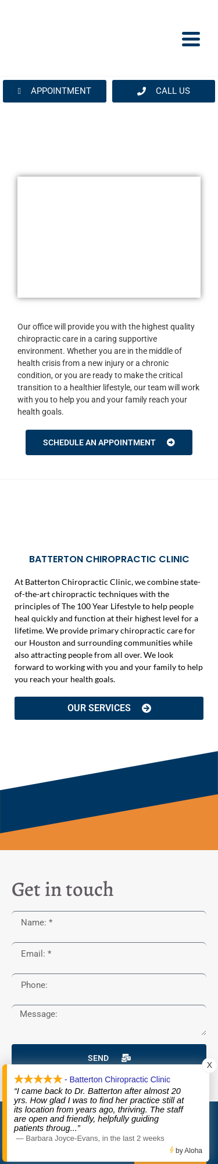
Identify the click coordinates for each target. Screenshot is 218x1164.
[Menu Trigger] (191, 38)
